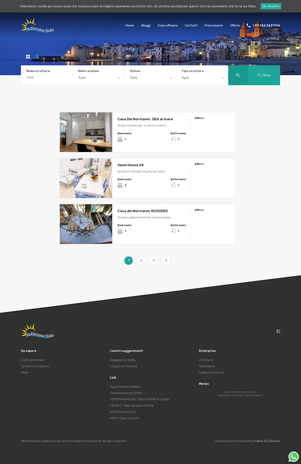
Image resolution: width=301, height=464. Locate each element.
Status (135, 71)
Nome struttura (38, 71)
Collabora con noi (211, 372)
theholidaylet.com (123, 412)
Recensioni (207, 366)
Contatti (191, 25)
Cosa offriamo (168, 25)
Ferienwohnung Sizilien (126, 393)
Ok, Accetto (270, 6)
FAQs (24, 372)
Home (129, 25)
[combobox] (99, 78)
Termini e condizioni (35, 366)
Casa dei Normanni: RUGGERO (142, 211)
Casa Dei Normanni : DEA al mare (145, 119)
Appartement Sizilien (125, 387)
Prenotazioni (213, 25)
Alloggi (145, 25)
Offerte (235, 25)
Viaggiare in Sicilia (122, 360)
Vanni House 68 (130, 165)
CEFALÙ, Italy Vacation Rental (132, 405)
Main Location (88, 71)
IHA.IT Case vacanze (124, 418)
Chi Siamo (206, 360)
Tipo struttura (193, 71)
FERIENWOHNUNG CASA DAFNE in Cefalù (140, 399)
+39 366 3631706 (266, 25)
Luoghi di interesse (123, 366)
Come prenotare (32, 360)
